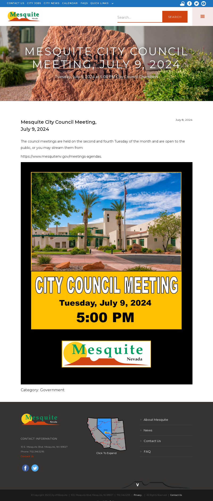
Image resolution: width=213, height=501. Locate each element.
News (146, 430)
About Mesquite (154, 419)
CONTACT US (15, 3)
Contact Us (27, 456)
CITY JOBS (34, 3)
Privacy (138, 495)
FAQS (84, 3)
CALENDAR (70, 3)
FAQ (145, 451)
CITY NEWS (51, 3)
